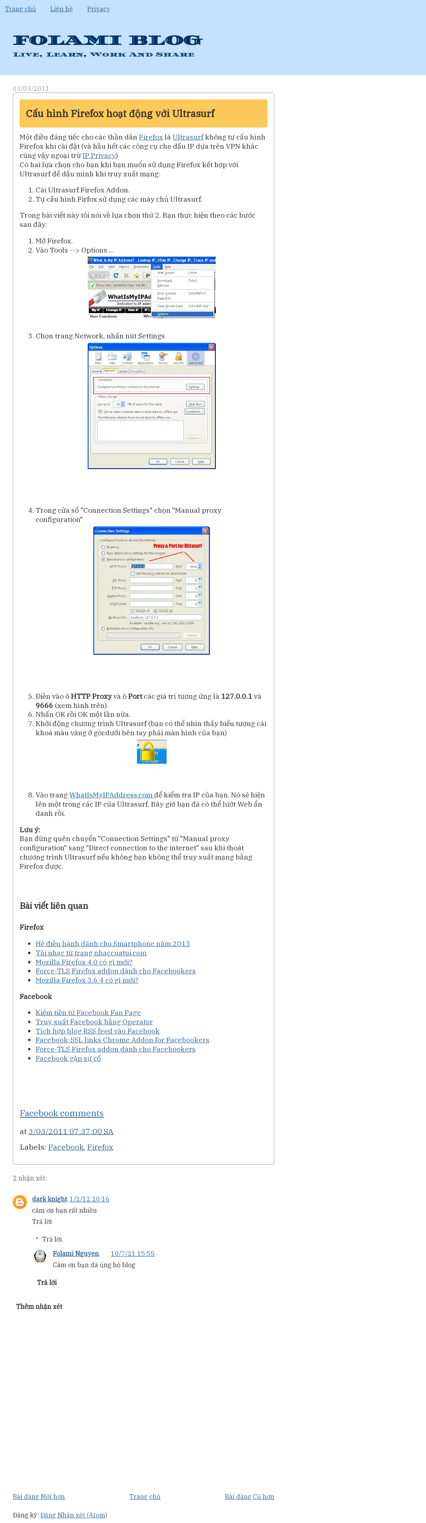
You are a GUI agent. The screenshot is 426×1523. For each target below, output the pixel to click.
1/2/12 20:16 (90, 1199)
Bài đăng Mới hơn (39, 1497)
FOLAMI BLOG (107, 40)
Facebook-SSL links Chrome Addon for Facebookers (122, 1039)
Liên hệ (61, 9)
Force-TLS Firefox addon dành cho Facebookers (116, 970)
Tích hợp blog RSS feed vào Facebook (98, 1031)
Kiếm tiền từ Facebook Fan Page (88, 1012)
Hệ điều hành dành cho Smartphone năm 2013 (113, 943)
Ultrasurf (188, 137)
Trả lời (42, 1222)
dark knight (49, 1199)
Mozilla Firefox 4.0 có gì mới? (84, 962)
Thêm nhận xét (39, 1307)
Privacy (98, 9)
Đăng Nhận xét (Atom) (73, 1515)
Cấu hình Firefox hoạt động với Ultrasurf (120, 113)
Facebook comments (62, 1112)
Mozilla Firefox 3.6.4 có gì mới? (87, 980)
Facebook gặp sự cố (68, 1058)
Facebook (66, 1147)
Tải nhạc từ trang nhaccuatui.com (91, 952)
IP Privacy (99, 155)
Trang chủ (20, 9)
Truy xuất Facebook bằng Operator (94, 1021)
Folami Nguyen (76, 1254)
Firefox (151, 137)
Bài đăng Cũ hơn (249, 1497)
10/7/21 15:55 (133, 1254)
